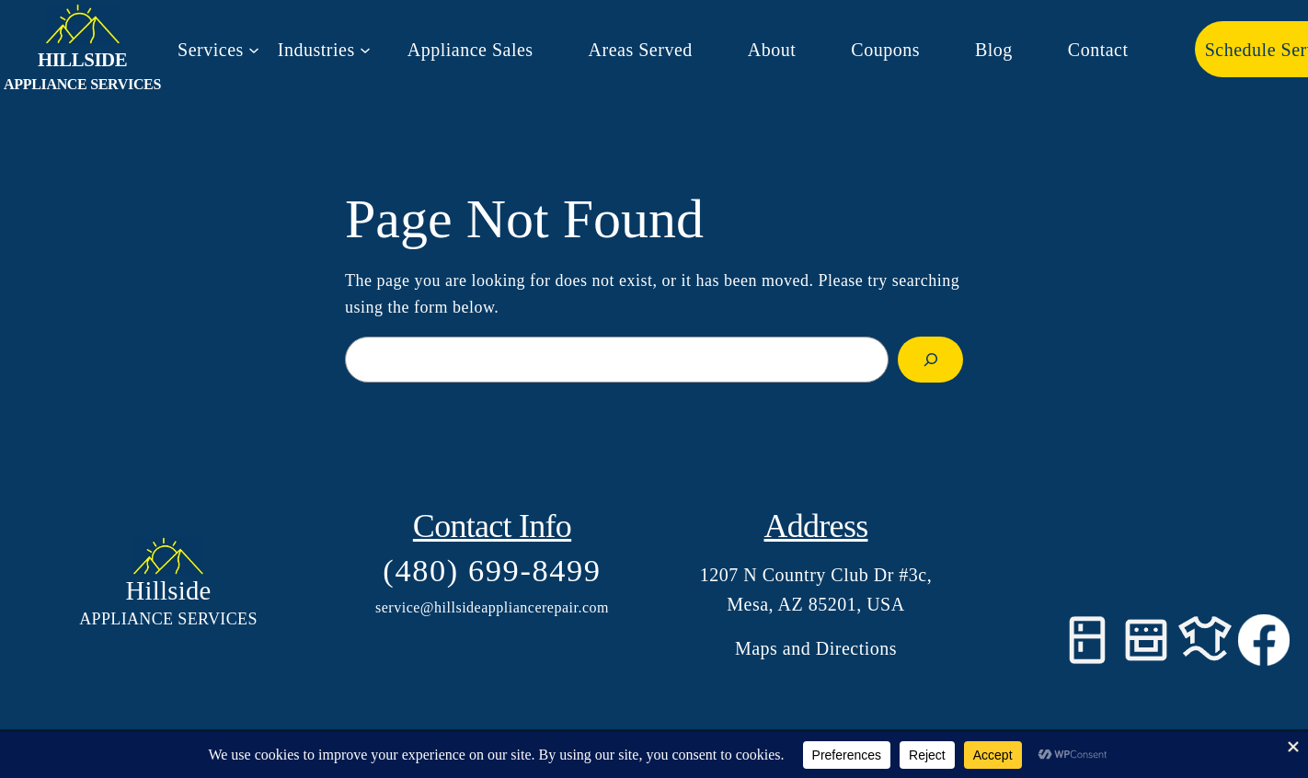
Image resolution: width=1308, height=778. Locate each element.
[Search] (930, 359)
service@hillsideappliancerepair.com (492, 607)
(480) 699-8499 (492, 570)
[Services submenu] (218, 49)
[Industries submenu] (324, 49)
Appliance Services (82, 84)
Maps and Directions (816, 648)
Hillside (82, 59)
